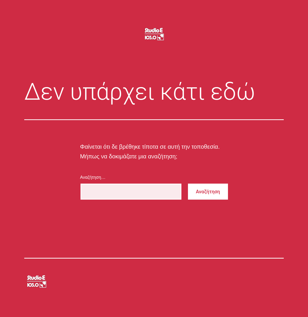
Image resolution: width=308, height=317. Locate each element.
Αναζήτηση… (92, 177)
